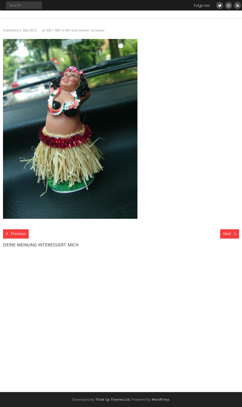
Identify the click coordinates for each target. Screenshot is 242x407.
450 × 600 (53, 30)
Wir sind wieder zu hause (85, 30)
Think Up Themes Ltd (112, 399)
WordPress (160, 399)
